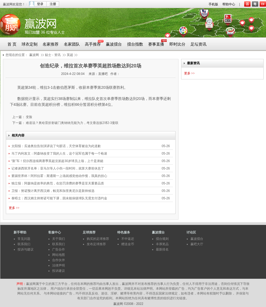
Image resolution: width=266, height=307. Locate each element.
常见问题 (24, 239)
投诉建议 (58, 271)
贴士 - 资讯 (53, 55)
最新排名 (162, 249)
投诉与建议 (26, 249)
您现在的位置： (17, 55)
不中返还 (127, 239)
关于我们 (58, 239)
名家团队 (72, 44)
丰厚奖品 (162, 244)
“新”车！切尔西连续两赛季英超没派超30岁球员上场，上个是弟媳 (57, 161)
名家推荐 (51, 44)
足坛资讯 (198, 44)
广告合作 (58, 249)
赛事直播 (156, 44)
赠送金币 (127, 244)
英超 (70, 55)
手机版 (213, 4)
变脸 (28, 117)
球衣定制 (30, 44)
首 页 (11, 44)
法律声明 (58, 265)
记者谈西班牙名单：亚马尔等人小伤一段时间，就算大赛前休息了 (58, 168)
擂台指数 (135, 44)
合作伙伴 (58, 260)
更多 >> (14, 208)
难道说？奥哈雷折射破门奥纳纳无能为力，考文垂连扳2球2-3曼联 (71, 123)
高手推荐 (93, 44)
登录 (40, 4)
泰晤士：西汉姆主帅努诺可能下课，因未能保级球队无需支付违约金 (59, 198)
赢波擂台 (114, 44)
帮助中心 (228, 4)
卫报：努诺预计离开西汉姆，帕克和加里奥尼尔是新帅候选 (52, 191)
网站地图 (58, 255)
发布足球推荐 (96, 244)
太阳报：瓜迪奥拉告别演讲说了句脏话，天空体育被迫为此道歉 (56, 146)
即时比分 (177, 44)
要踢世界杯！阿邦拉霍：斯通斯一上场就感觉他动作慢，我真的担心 (59, 176)
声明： (21, 284)
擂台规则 (162, 239)
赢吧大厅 (196, 244)
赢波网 (34, 55)
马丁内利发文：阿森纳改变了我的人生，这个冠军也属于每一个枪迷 (59, 153)
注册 (53, 4)
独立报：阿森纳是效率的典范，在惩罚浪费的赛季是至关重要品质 (58, 183)
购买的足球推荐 (98, 239)
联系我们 (24, 244)
